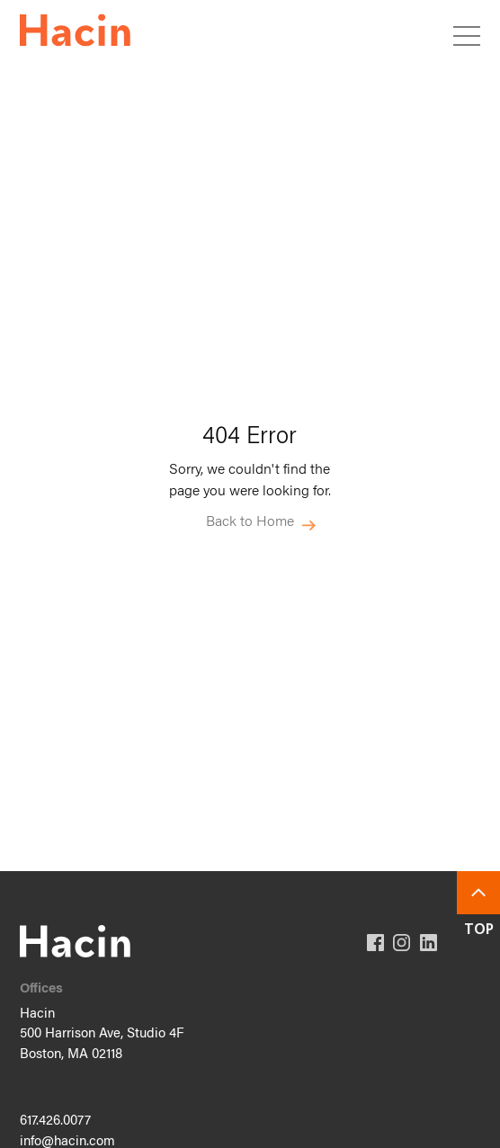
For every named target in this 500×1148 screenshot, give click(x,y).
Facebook (375, 942)
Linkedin (428, 942)
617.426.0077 (55, 1121)
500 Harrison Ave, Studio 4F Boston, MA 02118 (101, 1045)
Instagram (401, 942)
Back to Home (250, 521)
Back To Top (478, 892)
